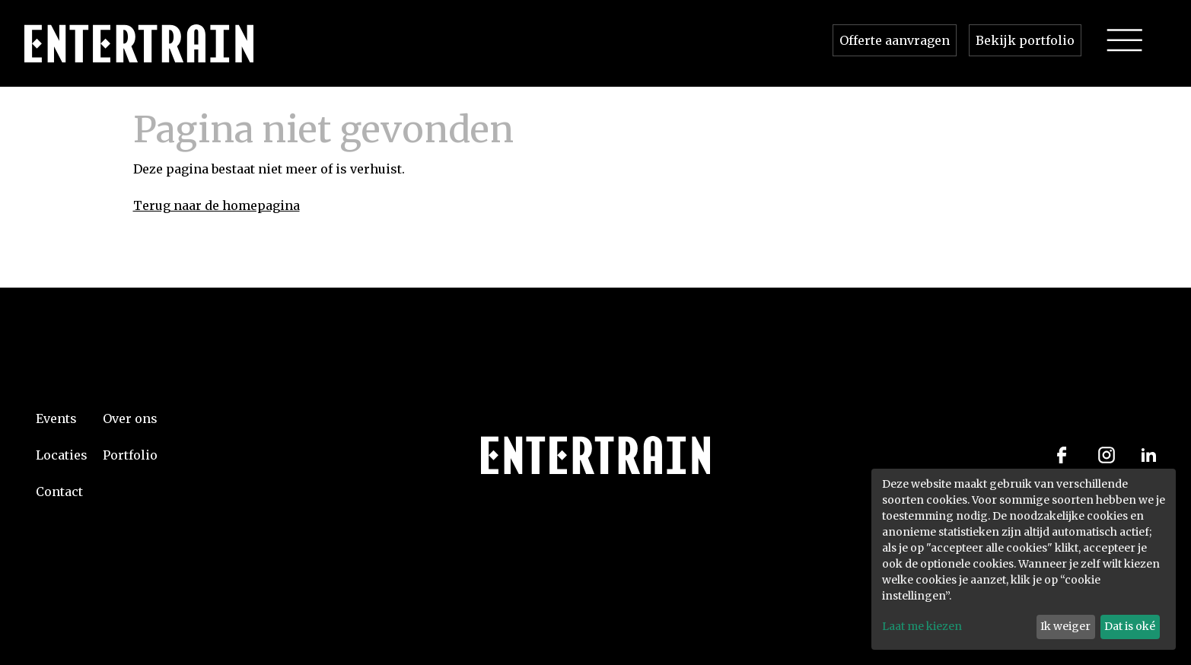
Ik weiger (1065, 626)
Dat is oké (1129, 626)
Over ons (130, 418)
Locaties (62, 455)
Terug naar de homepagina (216, 205)
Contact (59, 491)
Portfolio (130, 455)
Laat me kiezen (922, 626)
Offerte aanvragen (894, 40)
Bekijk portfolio (1025, 40)
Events (56, 418)
